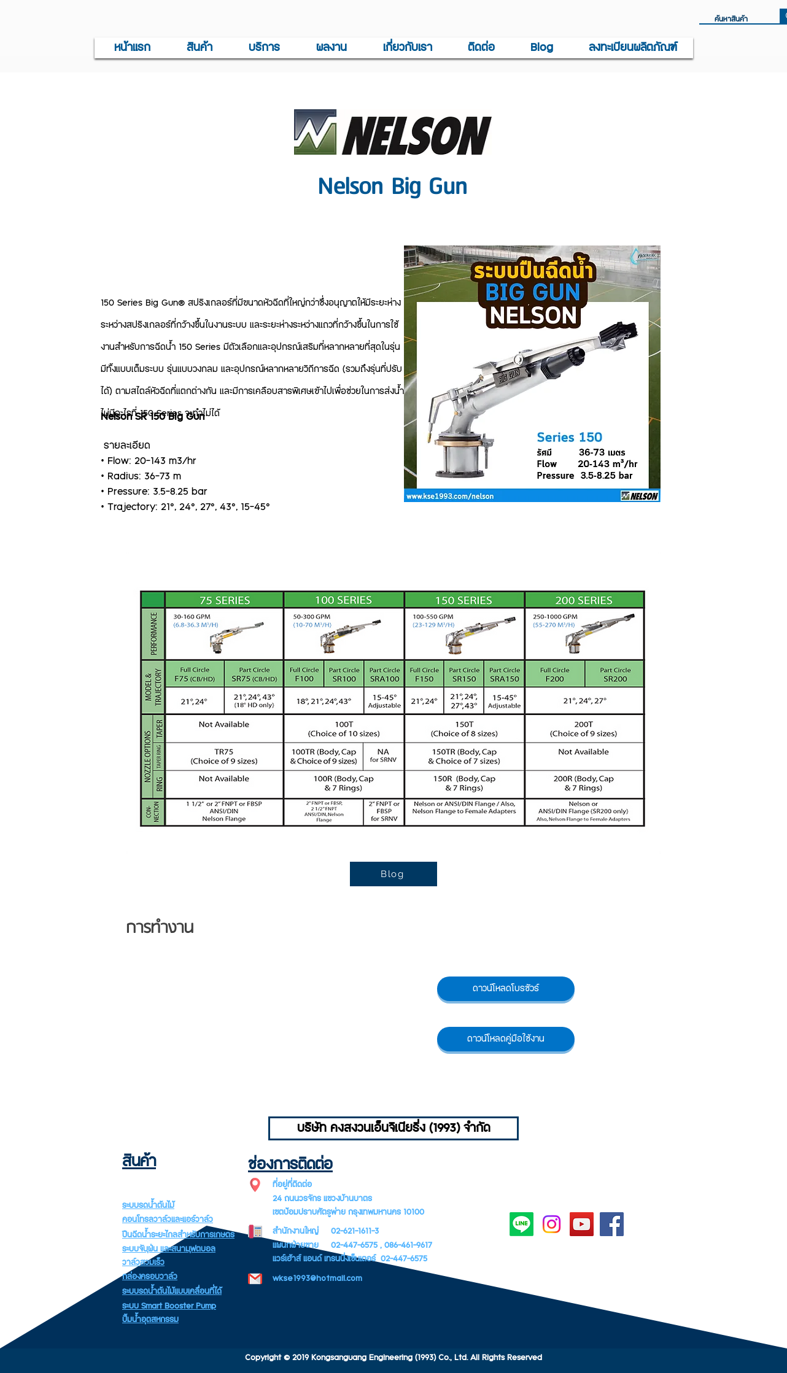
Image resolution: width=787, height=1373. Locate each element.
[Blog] (393, 874)
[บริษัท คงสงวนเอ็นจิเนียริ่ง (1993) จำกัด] (393, 1128)
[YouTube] (582, 1224)
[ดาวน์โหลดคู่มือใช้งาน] (506, 1039)
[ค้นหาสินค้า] (734, 20)
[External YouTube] (265, 1024)
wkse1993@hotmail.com (317, 1278)
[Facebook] (612, 1224)
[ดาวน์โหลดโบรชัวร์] (506, 989)
